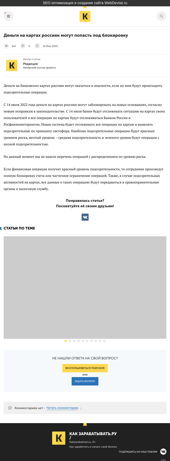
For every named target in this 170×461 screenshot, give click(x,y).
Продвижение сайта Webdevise (85, 458)
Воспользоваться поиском (85, 341)
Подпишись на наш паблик (138, 425)
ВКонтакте (85, 217)
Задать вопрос (85, 354)
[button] (66, 314)
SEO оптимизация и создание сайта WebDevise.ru (85, 3)
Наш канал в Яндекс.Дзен (140, 435)
